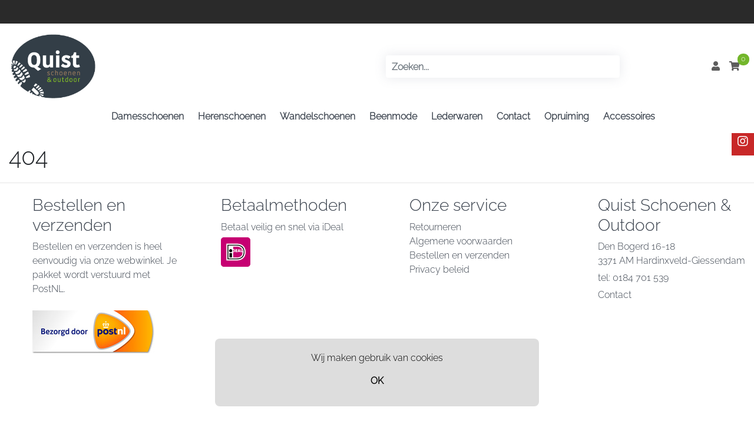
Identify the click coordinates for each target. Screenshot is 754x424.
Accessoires (629, 116)
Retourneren (435, 227)
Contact (513, 116)
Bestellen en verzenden (459, 255)
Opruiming (566, 116)
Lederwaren (456, 116)
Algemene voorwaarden (460, 241)
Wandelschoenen (317, 116)
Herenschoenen (232, 116)
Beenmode (393, 116)
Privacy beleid (439, 269)
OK (377, 380)
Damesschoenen (147, 116)
